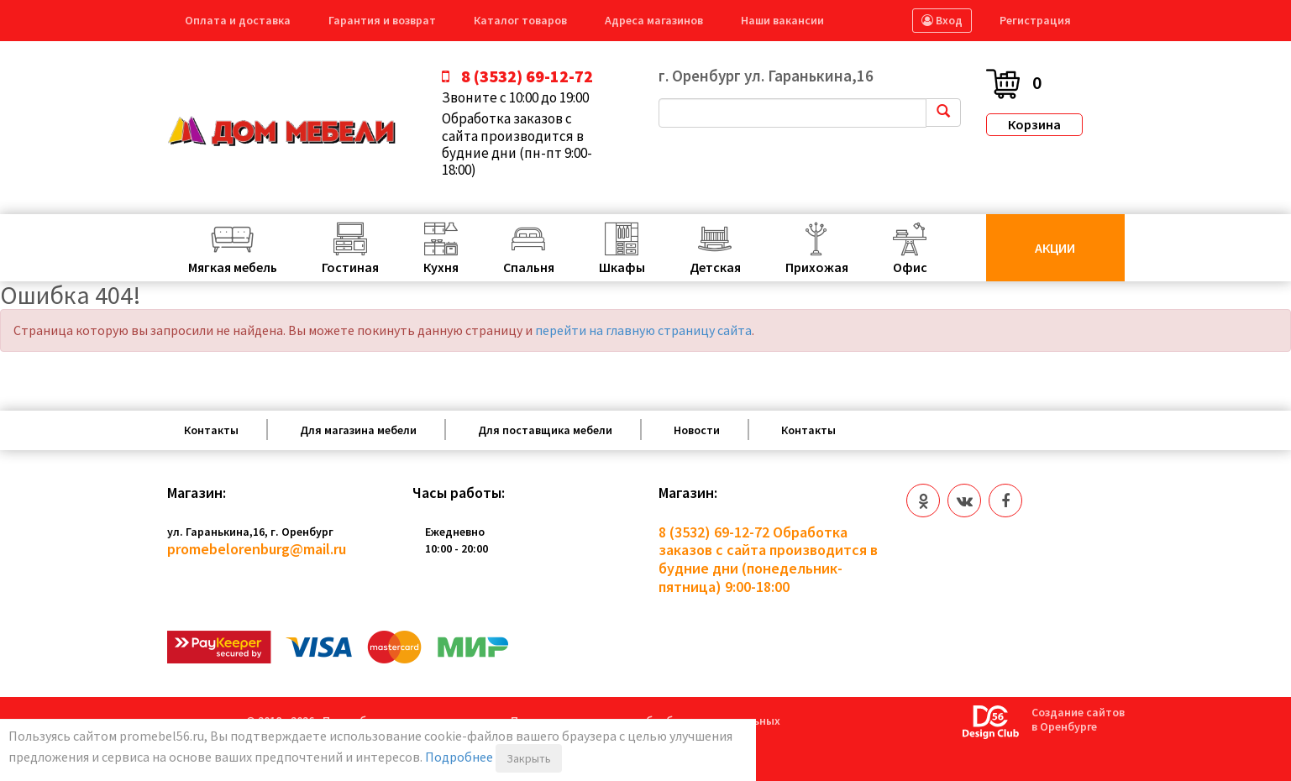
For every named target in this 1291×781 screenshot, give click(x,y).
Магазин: (196, 493)
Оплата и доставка (238, 20)
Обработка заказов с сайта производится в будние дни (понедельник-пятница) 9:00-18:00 (768, 559)
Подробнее (459, 756)
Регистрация (1035, 20)
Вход (942, 20)
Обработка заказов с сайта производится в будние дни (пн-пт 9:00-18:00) (517, 144)
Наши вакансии (782, 20)
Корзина (1034, 124)
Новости (697, 430)
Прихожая (816, 267)
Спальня (528, 267)
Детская (715, 267)
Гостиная (350, 267)
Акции (1055, 247)
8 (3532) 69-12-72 (714, 532)
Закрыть (528, 758)
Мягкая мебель (232, 267)
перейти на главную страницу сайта (643, 330)
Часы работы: (458, 493)
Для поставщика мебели (545, 430)
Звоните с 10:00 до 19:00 (515, 97)
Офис (910, 267)
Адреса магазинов (654, 20)
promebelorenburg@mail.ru (256, 548)
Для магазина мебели (358, 430)
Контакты (211, 430)
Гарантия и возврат (382, 20)
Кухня (441, 267)
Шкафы (622, 267)
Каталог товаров (520, 20)
